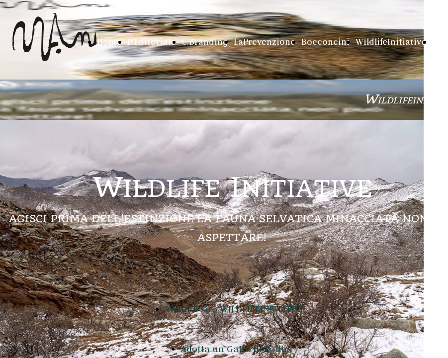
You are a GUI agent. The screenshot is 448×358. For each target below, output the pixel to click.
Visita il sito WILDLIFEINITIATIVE (235, 309)
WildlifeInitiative (391, 41)
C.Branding (204, 41)
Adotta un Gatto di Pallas (236, 349)
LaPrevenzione (264, 41)
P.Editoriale (151, 41)
